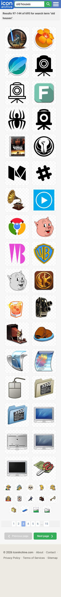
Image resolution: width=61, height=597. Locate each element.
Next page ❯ (45, 536)
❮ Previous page (18, 536)
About (39, 552)
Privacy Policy (11, 557)
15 (46, 523)
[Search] (48, 4)
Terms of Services (34, 557)
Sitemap (52, 557)
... (42, 524)
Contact (51, 552)
